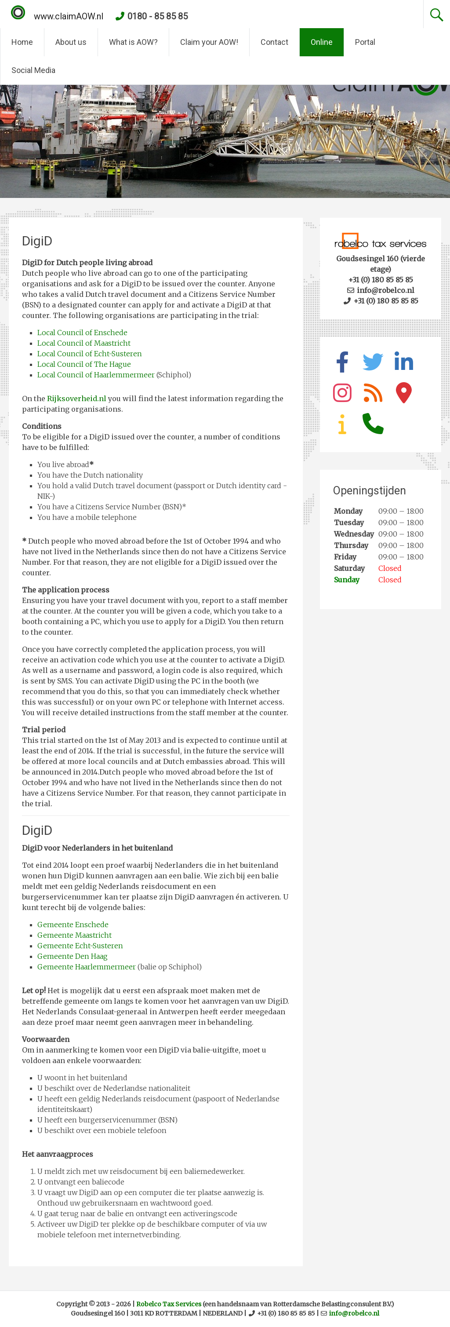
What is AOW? (133, 42)
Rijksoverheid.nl (76, 398)
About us (71, 42)
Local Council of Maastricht (84, 343)
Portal (365, 42)
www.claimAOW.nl (57, 16)
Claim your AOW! (209, 42)
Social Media (33, 70)
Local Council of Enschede (82, 332)
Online (322, 42)
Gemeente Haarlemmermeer (86, 966)
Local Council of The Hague (84, 364)
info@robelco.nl (354, 1313)
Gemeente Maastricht (74, 935)
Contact (274, 42)
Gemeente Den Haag (72, 956)
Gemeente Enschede (73, 924)
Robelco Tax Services (168, 1304)
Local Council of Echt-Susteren (89, 353)
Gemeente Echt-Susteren (80, 945)
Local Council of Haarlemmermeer (96, 374)
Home (22, 42)
